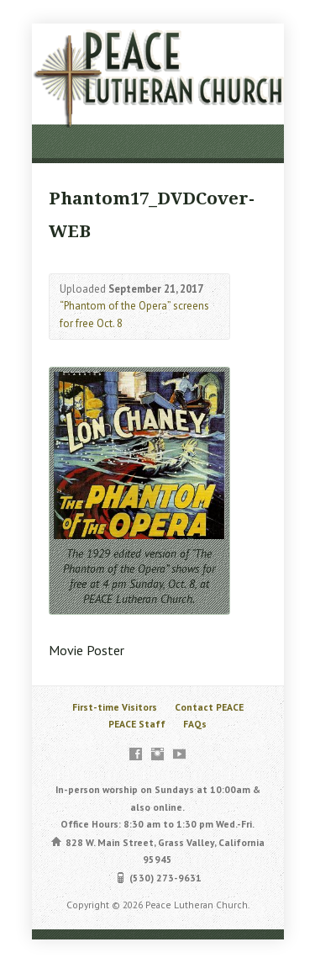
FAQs (195, 723)
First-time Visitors (114, 707)
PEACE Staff (136, 723)
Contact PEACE (209, 707)
